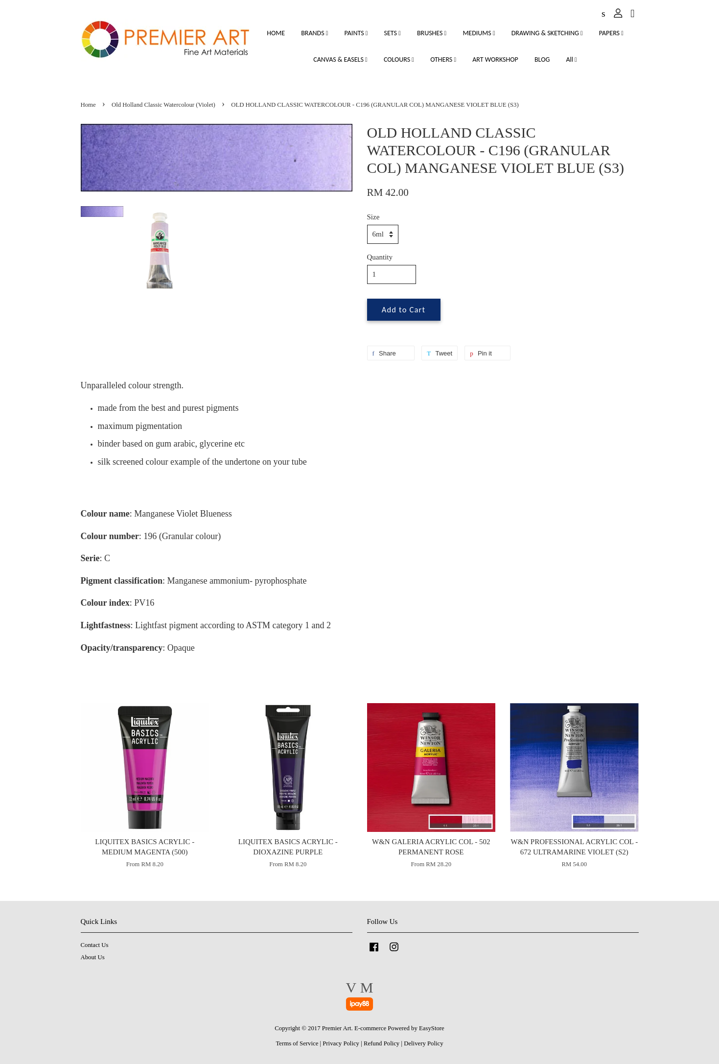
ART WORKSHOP (495, 59)
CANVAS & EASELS (340, 59)
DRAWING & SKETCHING (547, 33)
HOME (276, 33)
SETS (392, 33)
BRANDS (314, 33)
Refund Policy (381, 1043)
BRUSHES (431, 33)
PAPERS (611, 33)
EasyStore (431, 1028)
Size (373, 217)
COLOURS (399, 59)
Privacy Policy (341, 1043)
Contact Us (95, 945)
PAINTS (356, 33)
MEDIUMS (479, 33)
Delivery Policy (423, 1043)
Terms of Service (297, 1043)
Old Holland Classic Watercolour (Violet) (163, 104)
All (571, 59)
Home (88, 104)
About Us (93, 957)
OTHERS (443, 59)
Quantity (380, 257)
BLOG (542, 59)
